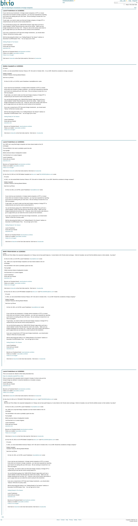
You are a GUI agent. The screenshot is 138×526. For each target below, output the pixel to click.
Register (134, 0)
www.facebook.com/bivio (24, 51)
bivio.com (33, 174)
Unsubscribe (38, 58)
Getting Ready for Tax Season (10, 42)
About (58, 519)
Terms (79, 519)
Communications (69, 0)
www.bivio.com (6, 48)
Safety (75, 519)
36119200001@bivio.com (46, 174)
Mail (64, 2)
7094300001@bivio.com (47, 399)
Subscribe (12, 58)
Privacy (71, 519)
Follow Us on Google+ (8, 55)
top (1, 519)
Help (129, 0)
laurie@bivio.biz (35, 189)
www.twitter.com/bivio (18, 53)
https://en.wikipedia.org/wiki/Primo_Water (13, 376)
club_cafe (123, 0)
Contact (63, 519)
